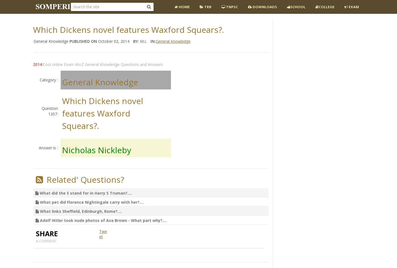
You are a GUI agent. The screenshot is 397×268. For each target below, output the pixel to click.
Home (182, 6)
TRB (205, 6)
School (296, 6)
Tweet (103, 234)
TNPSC (229, 6)
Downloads (262, 6)
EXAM (351, 6)
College (324, 6)
